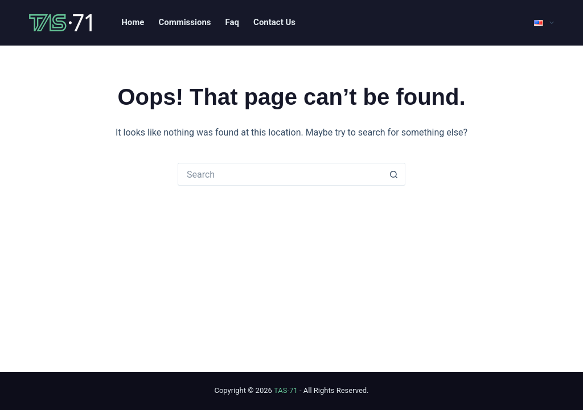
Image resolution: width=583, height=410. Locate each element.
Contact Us (274, 22)
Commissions (184, 22)
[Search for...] (280, 174)
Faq (232, 22)
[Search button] (394, 174)
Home (132, 22)
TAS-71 (286, 390)
